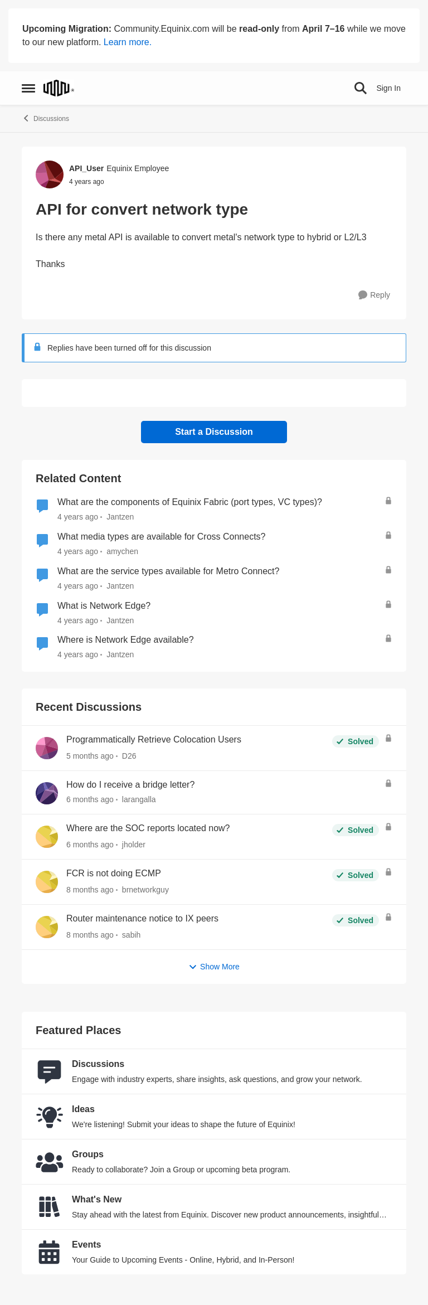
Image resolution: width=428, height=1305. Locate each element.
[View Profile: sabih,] (47, 927)
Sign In (388, 88)
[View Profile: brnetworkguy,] (47, 882)
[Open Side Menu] (28, 88)
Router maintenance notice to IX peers (142, 918)
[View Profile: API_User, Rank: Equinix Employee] (50, 174)
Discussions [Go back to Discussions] (45, 118)
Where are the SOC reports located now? (148, 828)
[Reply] (374, 295)
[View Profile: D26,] (47, 748)
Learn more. (128, 42)
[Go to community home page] (58, 88)
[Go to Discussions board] (50, 1071)
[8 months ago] (90, 890)
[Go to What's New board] (50, 1207)
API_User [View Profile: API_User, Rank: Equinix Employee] (86, 168)
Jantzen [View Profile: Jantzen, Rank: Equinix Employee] (120, 516)
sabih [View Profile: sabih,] (131, 934)
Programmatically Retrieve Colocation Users (153, 739)
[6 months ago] (90, 800)
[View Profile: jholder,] (47, 837)
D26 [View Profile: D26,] (129, 755)
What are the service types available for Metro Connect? (168, 571)
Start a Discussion (214, 431)
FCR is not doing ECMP (113, 873)
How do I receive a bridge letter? (130, 784)
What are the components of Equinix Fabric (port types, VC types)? (189, 502)
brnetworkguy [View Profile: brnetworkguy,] (145, 889)
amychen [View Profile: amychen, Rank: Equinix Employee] (122, 551)
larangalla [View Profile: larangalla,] (139, 799)
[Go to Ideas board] (50, 1117)
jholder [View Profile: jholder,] (133, 844)
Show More (214, 967)
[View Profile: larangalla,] (47, 793)
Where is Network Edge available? (125, 639)
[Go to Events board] (50, 1252)
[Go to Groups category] (50, 1162)
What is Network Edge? (103, 605)
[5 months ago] (90, 756)
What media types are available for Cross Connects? (161, 536)
